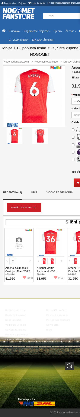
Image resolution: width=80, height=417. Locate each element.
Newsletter (53, 325)
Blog (49, 329)
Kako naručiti (13, 320)
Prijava (22, 3)
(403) (59, 277)
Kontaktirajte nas (15, 310)
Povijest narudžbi (57, 315)
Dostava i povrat (15, 315)
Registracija (8, 3)
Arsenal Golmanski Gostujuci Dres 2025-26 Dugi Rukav (18, 271)
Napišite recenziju (23, 207)
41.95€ (10, 278)
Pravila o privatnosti (17, 334)
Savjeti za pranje (15, 329)
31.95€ (42, 278)
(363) (28, 277)
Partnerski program (58, 320)
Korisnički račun (56, 310)
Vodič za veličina (60, 192)
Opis (34, 192)
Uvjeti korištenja (15, 339)
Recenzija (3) (12, 192)
